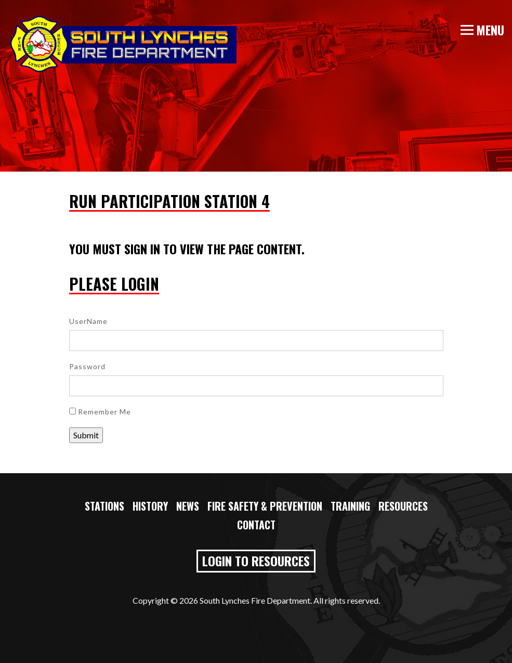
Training (350, 506)
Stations (104, 506)
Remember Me (100, 411)
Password (87, 366)
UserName (88, 321)
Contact (256, 524)
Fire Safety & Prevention (264, 506)
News (187, 506)
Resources (403, 506)
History (150, 506)
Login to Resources (256, 560)
